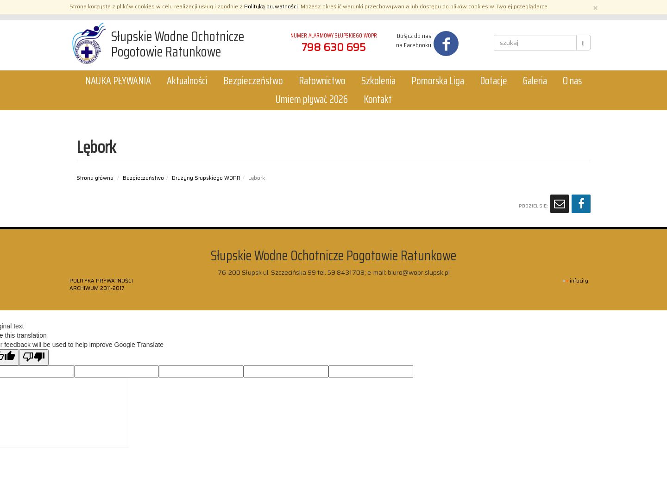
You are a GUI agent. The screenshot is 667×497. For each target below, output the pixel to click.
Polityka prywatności (101, 281)
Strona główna (94, 178)
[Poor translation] (34, 357)
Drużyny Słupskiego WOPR (206, 178)
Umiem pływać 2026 (312, 99)
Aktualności (187, 81)
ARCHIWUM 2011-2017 (96, 288)
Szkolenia (378, 81)
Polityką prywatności (271, 6)
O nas (572, 81)
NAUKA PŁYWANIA (118, 81)
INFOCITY (579, 281)
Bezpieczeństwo (253, 81)
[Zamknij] (595, 7)
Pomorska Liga (437, 81)
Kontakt (378, 99)
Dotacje (493, 81)
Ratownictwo (322, 81)
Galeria (535, 81)
